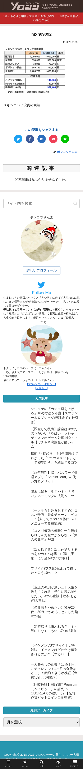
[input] (41, 203)
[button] (75, 203)
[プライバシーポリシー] (41, 384)
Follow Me (41, 288)
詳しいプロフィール (42, 270)
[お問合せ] (41, 388)
